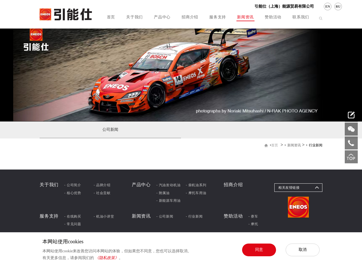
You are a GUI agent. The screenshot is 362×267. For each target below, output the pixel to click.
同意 (259, 249)
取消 (303, 249)
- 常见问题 (72, 224)
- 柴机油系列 (196, 185)
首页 (111, 17)
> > (296, 145)
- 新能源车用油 (168, 201)
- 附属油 (163, 193)
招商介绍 (190, 17)
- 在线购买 (72, 216)
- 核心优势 (72, 193)
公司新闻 (110, 129)
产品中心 (162, 17)
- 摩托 (253, 224)
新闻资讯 (245, 17)
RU (338, 6)
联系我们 (300, 17)
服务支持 (217, 17)
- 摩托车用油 (196, 193)
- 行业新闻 (194, 216)
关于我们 (134, 17)
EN (327, 6)
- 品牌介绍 (102, 185)
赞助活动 (273, 17)
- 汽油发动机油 (168, 185)
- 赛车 (253, 216)
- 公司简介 (72, 185)
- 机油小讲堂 (104, 216)
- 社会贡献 (102, 193)
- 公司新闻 (164, 216)
